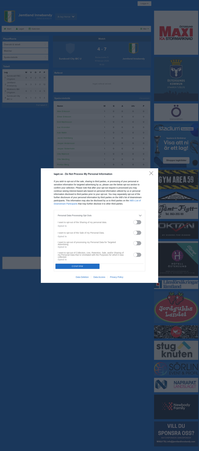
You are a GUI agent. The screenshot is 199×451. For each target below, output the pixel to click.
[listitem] (99, 215)
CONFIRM (77, 266)
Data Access (99, 277)
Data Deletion (82, 277)
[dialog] (99, 225)
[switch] (137, 222)
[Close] (152, 174)
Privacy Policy (116, 277)
